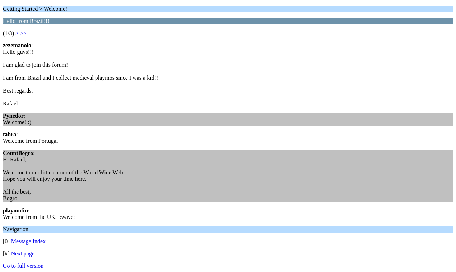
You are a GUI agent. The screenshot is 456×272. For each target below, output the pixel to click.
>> (23, 33)
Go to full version (23, 266)
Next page (22, 253)
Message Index (28, 241)
